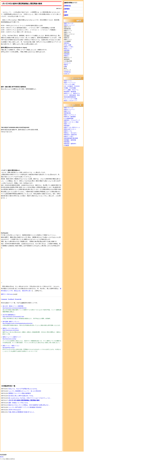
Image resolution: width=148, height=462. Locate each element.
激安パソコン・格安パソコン (11, 345)
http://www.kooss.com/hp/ (9, 339)
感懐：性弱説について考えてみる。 (18, 402)
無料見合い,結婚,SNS (70, 134)
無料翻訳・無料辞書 (70, 140)
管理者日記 (67, 5)
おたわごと (67, 63)
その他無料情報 (68, 118)
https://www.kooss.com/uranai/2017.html (13, 316)
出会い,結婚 (67, 45)
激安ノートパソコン (70, 82)
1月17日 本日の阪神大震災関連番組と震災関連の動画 (23, 400)
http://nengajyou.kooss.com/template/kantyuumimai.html (17, 323)
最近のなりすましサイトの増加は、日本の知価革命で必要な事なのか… (29, 405)
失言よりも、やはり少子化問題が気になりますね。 (23, 388)
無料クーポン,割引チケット (72, 127)
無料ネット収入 (68, 46)
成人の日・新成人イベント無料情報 (13, 306)
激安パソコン (68, 81)
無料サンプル (68, 131)
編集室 (66, 15)
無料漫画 (66, 125)
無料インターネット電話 (71, 122)
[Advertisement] (16, 369)
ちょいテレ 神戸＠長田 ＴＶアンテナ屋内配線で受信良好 (24, 407)
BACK (1, 457)
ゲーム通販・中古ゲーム (71, 90)
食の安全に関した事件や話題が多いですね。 (21, 395)
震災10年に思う (26, 290)
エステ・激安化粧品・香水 (72, 95)
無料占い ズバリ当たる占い (11, 328)
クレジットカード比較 (70, 99)
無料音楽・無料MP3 (70, 143)
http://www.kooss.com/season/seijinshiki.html (14, 308)
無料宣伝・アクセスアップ (72, 120)
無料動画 (67, 9)
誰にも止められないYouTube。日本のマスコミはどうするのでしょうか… (29, 398)
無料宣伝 (66, 43)
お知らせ (66, 73)
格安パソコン (68, 48)
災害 (65, 12)
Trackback (11, 299)
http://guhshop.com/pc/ (9, 347)
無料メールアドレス (70, 115)
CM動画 (66, 145)
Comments (4, 299)
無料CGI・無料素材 (70, 116)
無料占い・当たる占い (70, 133)
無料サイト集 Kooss (7, 294)
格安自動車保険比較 (70, 97)
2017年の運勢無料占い (9, 315)
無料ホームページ (69, 25)
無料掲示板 (67, 113)
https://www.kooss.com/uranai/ (11, 330)
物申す (66, 64)
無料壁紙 (66, 50)
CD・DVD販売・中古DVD (72, 86)
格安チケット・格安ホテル (72, 93)
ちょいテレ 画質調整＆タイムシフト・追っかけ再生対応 (24, 391)
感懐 (65, 66)
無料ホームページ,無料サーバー (12, 337)
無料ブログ (67, 111)
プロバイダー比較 (69, 84)
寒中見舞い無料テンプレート (11, 321)
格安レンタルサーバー (70, 100)
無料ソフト (67, 124)
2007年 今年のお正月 (14, 409)
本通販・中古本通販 (70, 88)
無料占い (66, 55)
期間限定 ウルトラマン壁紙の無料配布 (19, 393)
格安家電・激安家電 (70, 91)
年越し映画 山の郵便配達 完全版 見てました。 (21, 412)
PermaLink (18, 299)
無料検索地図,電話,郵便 (71, 138)
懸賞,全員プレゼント (70, 129)
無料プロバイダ (68, 23)
